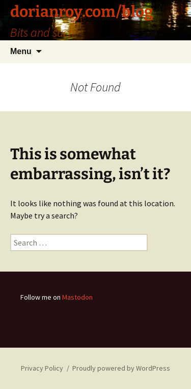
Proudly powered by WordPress (121, 368)
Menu (21, 51)
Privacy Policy (42, 368)
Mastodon (77, 297)
